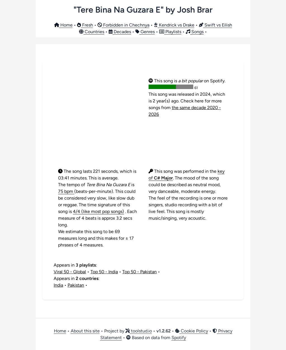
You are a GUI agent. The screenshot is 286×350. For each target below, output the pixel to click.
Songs (195, 31)
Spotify (178, 337)
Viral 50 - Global (70, 271)
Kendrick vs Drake (174, 25)
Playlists (170, 31)
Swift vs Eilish (215, 25)
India (58, 285)
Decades (120, 31)
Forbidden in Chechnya (123, 25)
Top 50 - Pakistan (139, 271)
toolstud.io (138, 331)
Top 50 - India (104, 271)
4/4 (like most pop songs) (98, 211)
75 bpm (66, 191)
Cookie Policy (191, 331)
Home (63, 25)
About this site (85, 331)
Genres (145, 31)
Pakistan (76, 285)
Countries (91, 31)
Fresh (85, 25)
